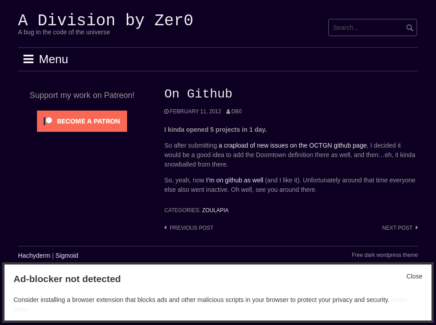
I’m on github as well (234, 180)
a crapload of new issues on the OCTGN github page (293, 145)
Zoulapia (215, 210)
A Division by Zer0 (105, 21)
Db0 (236, 111)
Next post (397, 228)
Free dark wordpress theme (385, 255)
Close (414, 276)
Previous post (191, 228)
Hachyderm (34, 255)
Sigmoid (66, 255)
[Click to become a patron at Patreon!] (82, 120)
